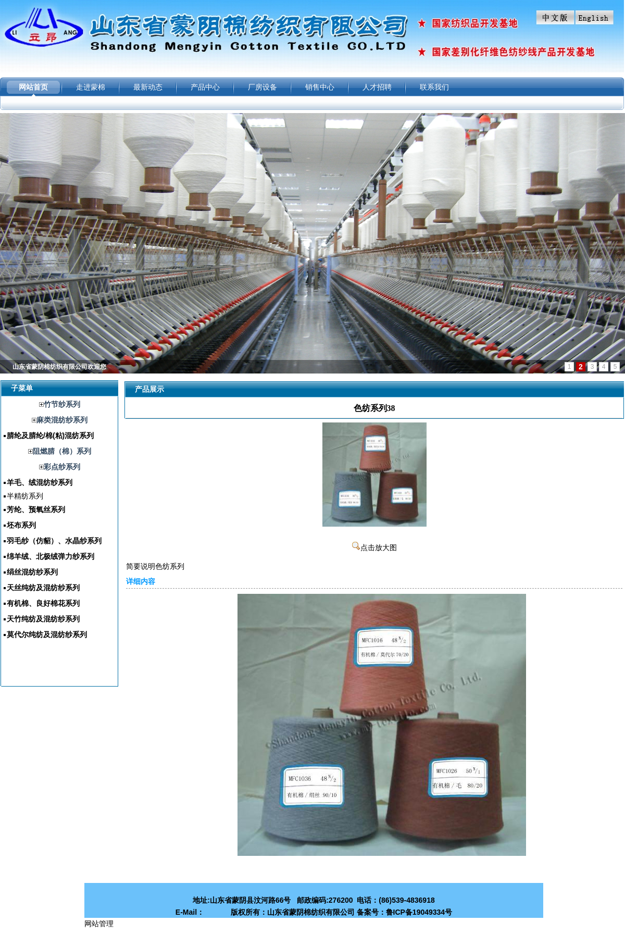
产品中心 (205, 87)
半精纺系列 (25, 496)
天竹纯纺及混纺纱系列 (43, 619)
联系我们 (434, 87)
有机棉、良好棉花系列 (43, 603)
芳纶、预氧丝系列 (36, 509)
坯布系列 (21, 525)
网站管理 (99, 923)
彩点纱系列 (62, 467)
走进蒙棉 (90, 87)
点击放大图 (374, 548)
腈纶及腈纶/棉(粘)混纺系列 (50, 435)
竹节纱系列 (62, 404)
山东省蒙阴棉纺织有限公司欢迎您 (59, 366)
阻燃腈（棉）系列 (62, 451)
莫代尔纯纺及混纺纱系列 (47, 634)
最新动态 (147, 87)
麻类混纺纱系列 (62, 420)
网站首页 (33, 87)
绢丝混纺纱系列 (32, 572)
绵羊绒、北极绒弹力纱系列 (50, 556)
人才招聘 (377, 87)
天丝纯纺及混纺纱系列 (43, 587)
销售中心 (319, 87)
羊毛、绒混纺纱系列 (39, 482)
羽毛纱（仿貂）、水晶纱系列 (54, 541)
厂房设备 (262, 87)
